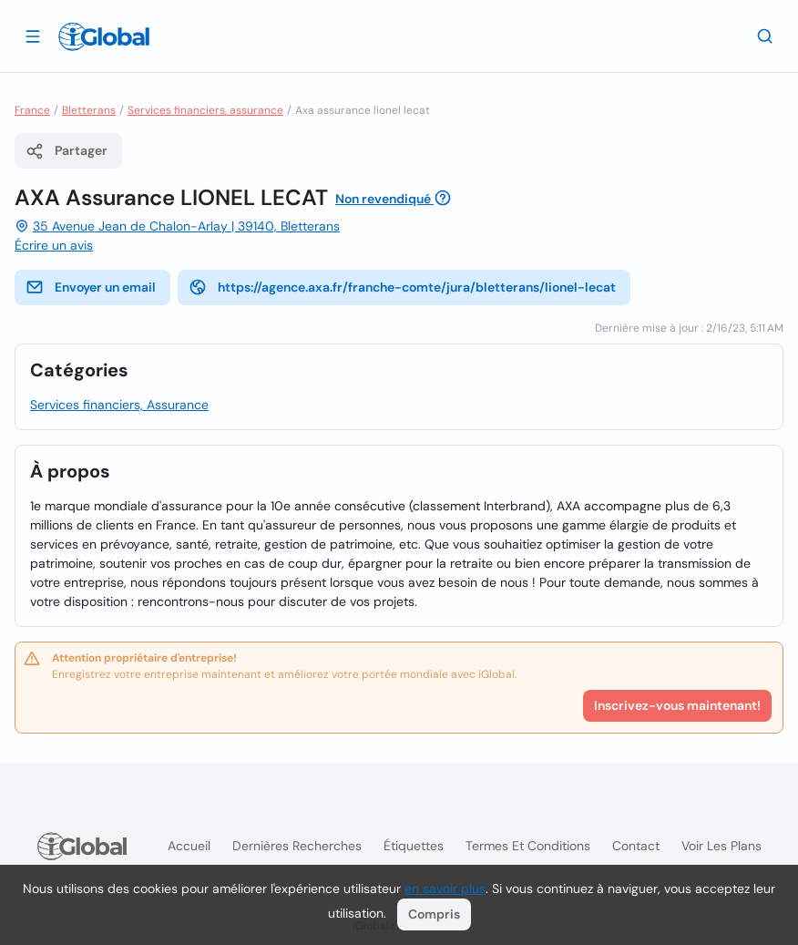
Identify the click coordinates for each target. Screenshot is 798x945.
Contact (636, 845)
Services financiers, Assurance (119, 404)
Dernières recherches (297, 845)
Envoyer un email (91, 287)
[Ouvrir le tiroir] (33, 35)
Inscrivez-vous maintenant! (677, 705)
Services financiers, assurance (205, 110)
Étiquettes (414, 845)
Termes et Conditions (528, 845)
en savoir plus (445, 888)
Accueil (189, 845)
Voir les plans (721, 845)
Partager (66, 151)
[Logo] (103, 36)
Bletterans (89, 110)
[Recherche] (765, 35)
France (32, 110)
